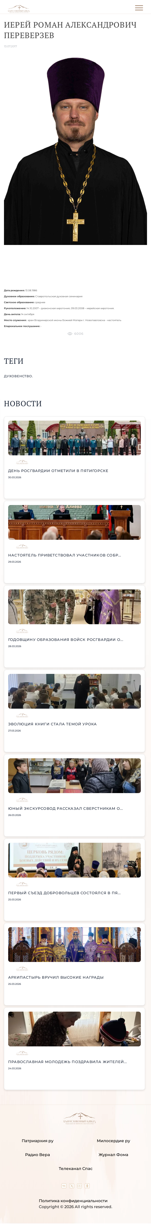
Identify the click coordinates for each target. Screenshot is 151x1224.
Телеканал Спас (75, 1168)
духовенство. (18, 376)
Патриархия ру (37, 1140)
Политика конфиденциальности (73, 1200)
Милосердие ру (113, 1140)
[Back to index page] (19, 12)
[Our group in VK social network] (64, 1186)
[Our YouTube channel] (80, 1186)
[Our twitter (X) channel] (72, 1186)
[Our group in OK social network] (87, 1186)
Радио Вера (37, 1154)
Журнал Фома (113, 1154)
